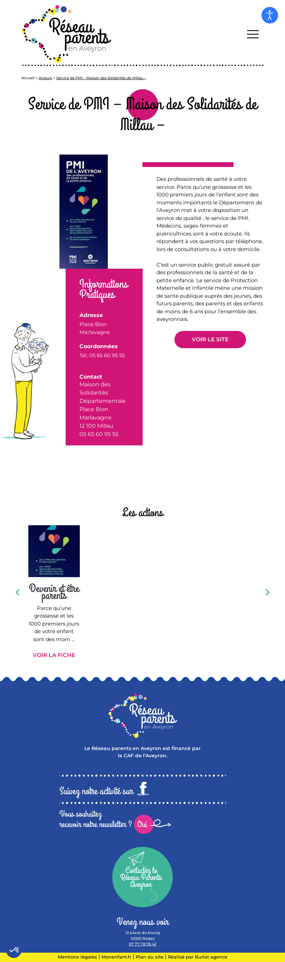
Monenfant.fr (117, 957)
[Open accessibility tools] (270, 15)
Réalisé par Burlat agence (197, 957)
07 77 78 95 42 (142, 944)
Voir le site (210, 339)
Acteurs (45, 78)
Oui (142, 824)
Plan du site (149, 957)
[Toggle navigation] (253, 34)
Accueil (28, 78)
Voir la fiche (54, 655)
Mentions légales (77, 957)
